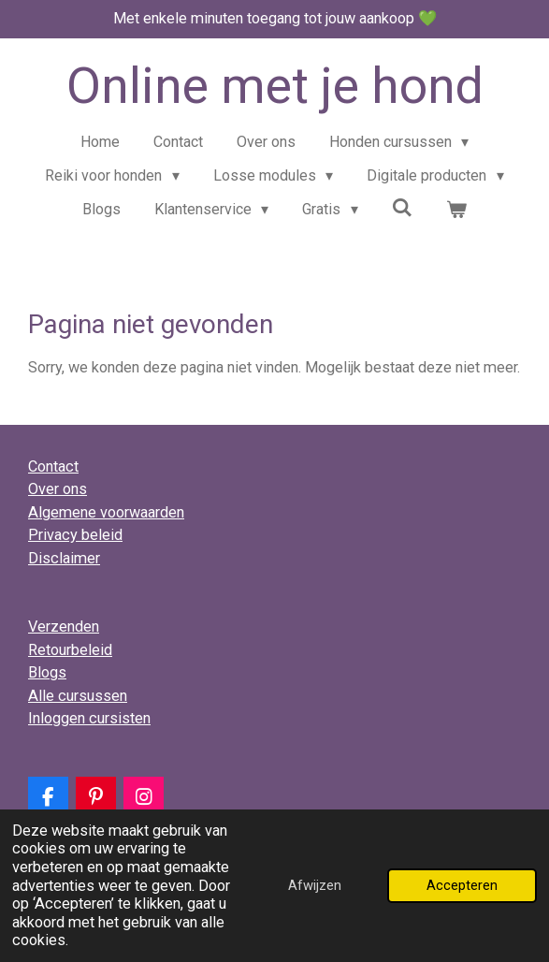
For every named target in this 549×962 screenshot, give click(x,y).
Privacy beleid (75, 535)
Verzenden (63, 626)
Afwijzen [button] (314, 885)
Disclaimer (64, 558)
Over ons (57, 489)
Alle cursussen (77, 696)
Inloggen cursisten (89, 718)
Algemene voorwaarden (106, 512)
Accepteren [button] (462, 885)
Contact (53, 466)
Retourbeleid (70, 650)
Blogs (47, 672)
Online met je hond (275, 85)
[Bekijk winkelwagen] (456, 210)
